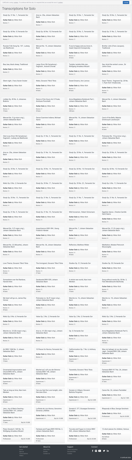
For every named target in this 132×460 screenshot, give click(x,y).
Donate (45, 451)
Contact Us (46, 453)
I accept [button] (126, 2)
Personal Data (71, 451)
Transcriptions (23, 453)
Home (21, 449)
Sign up (21, 451)
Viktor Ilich (46, 449)
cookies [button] (16, 2)
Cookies (69, 453)
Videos (21, 455)
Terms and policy (72, 449)
